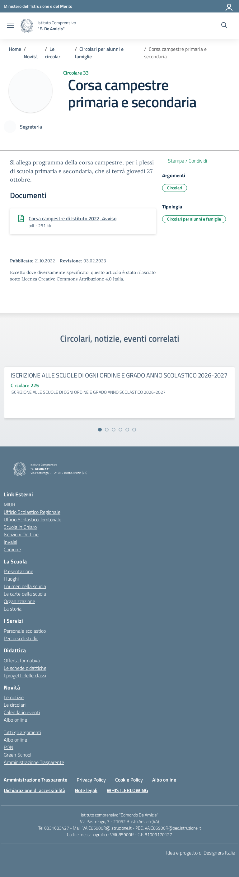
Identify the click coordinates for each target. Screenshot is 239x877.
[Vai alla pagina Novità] (31, 56)
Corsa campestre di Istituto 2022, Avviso (72, 218)
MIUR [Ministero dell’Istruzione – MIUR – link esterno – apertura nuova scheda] (9, 504)
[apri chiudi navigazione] (10, 26)
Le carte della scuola (25, 593)
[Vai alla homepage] (27, 26)
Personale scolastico (25, 631)
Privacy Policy (91, 779)
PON (8, 747)
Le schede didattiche (25, 668)
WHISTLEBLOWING (127, 790)
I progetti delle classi (25, 675)
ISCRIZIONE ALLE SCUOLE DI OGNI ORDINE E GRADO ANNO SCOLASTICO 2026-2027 (119, 375)
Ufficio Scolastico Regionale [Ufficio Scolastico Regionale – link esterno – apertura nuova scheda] (32, 512)
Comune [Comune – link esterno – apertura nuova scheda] (12, 549)
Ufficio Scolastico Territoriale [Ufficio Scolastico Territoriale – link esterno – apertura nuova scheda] (32, 519)
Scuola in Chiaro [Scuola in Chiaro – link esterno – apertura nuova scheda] (20, 527)
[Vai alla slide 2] (107, 429)
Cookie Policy (129, 779)
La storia (12, 608)
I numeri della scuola (25, 586)
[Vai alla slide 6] (134, 429)
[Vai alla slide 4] (120, 429)
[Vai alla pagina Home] (15, 49)
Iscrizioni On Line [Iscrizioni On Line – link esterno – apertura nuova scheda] (21, 534)
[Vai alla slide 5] (127, 429)
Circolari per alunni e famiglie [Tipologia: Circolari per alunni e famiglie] (194, 219)
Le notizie (14, 697)
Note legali (86, 790)
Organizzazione (19, 601)
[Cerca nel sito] (224, 26)
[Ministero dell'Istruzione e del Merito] (38, 6)
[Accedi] (229, 6)
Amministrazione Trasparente (34, 762)
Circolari (174, 187)
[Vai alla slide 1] (100, 429)
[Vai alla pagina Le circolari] (53, 52)
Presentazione (18, 571)
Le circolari (15, 705)
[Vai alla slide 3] (113, 429)
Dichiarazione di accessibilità (34, 790)
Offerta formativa (22, 660)
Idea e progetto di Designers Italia (200, 852)
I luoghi (11, 578)
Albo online (15, 720)
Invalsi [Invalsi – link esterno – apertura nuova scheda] (10, 542)
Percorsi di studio (21, 638)
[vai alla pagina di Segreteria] (31, 126)
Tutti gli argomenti (22, 732)
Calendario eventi (22, 712)
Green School (17, 754)
